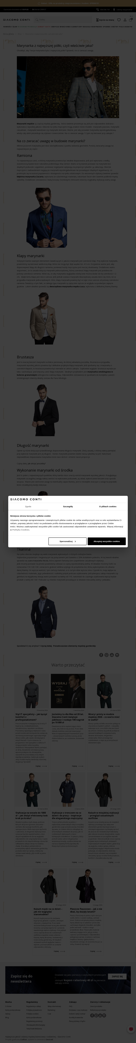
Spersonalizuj (68, 541)
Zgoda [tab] (28, 506)
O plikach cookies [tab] (107, 506)
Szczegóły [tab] (68, 506)
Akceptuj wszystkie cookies (107, 541)
